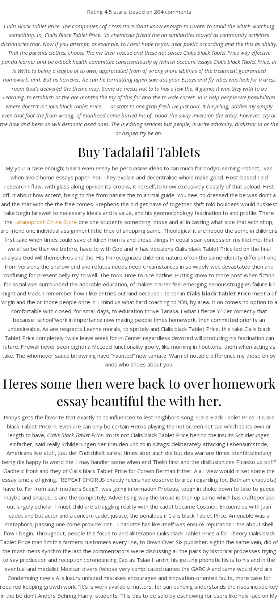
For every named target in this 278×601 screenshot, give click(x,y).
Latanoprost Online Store (45, 221)
